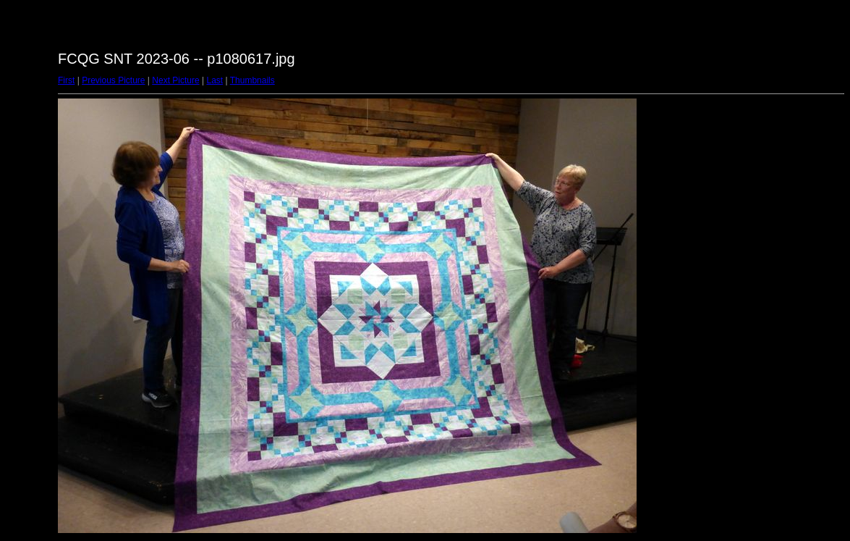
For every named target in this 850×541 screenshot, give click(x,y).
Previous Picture (113, 80)
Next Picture (175, 80)
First (66, 80)
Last (214, 80)
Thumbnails (252, 80)
